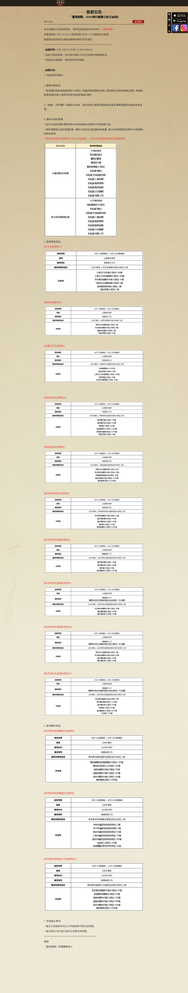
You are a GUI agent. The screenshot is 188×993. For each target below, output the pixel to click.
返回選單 (138, 22)
